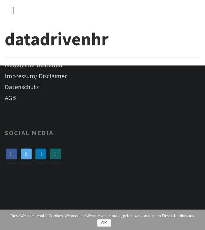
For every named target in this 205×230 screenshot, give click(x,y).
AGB (10, 98)
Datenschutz (22, 87)
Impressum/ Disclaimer (36, 76)
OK (104, 223)
